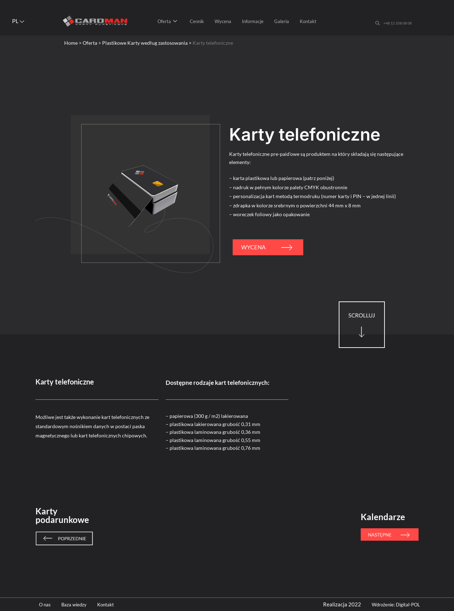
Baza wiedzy (77, 604)
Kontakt (308, 21)
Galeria (281, 21)
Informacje (253, 21)
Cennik (197, 21)
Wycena (223, 21)
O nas (45, 604)
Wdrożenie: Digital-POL (400, 604)
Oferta (167, 21)
